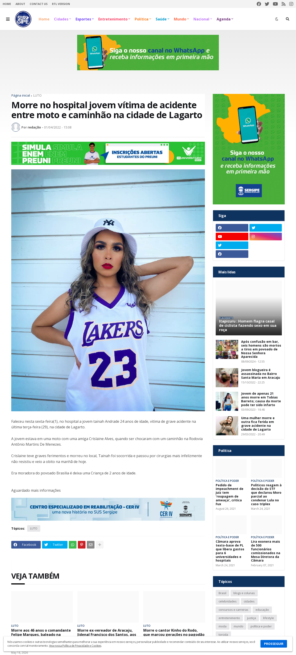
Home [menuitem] (44, 19)
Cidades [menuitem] (61, 19)
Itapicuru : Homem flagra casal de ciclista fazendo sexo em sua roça (247, 325)
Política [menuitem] (141, 19)
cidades (249, 601)
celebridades (228, 601)
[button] (8, 19)
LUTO (37, 95)
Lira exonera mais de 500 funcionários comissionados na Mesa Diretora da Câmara (265, 551)
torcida (223, 635)
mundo (238, 626)
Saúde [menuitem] (161, 19)
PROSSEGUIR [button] (273, 644)
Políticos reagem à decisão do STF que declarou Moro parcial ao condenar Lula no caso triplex (266, 494)
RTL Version (61, 4)
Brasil (222, 593)
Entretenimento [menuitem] (113, 19)
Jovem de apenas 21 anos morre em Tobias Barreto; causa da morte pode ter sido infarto (261, 399)
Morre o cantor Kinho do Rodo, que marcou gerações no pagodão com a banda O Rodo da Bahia (173, 634)
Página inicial (20, 95)
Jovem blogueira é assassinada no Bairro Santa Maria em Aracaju (260, 373)
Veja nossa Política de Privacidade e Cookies (75, 646)
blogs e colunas (244, 593)
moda (222, 626)
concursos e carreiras (233, 610)
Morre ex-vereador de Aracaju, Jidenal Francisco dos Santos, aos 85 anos (106, 634)
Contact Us (38, 4)
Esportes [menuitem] (83, 19)
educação (262, 610)
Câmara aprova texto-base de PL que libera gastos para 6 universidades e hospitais (230, 551)
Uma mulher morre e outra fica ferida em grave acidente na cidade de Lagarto (258, 423)
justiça (251, 618)
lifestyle (268, 618)
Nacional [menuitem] (201, 19)
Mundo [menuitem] (180, 19)
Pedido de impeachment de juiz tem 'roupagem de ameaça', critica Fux (229, 494)
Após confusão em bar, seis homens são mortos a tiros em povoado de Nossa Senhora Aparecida (261, 349)
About (20, 4)
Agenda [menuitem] (224, 19)
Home (7, 4)
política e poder (261, 626)
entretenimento (229, 618)
